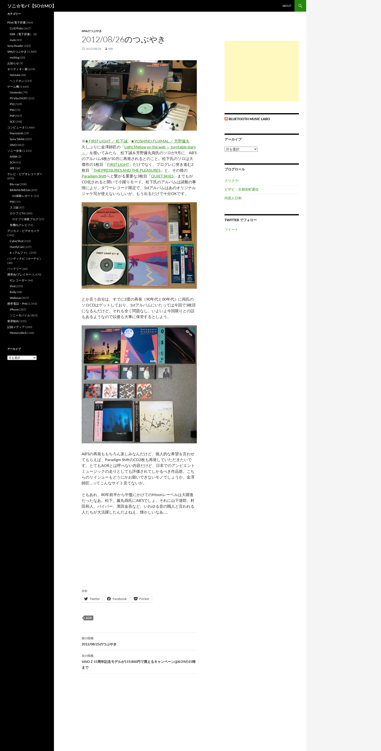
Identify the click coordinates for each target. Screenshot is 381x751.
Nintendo (16, 92)
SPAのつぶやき (92, 31)
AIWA (13, 156)
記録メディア (16, 327)
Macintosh (16, 133)
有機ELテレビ (18, 225)
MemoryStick (18, 333)
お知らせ (13, 63)
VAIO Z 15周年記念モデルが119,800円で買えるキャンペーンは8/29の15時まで (139, 661)
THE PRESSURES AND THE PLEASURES (126, 170)
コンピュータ (16, 127)
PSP (12, 116)
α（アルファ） (19, 252)
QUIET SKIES (162, 176)
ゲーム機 (13, 86)
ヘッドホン (17, 81)
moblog (14, 57)
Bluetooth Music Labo (249, 119)
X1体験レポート (22, 196)
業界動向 (13, 321)
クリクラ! (232, 180)
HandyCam (17, 247)
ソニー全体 (14, 150)
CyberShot (16, 241)
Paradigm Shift (94, 176)
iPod (13, 286)
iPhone (14, 309)
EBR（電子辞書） (21, 34)
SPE (12, 168)
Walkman (16, 298)
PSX (12, 201)
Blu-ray (14, 184)
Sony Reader (15, 46)
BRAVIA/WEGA (20, 190)
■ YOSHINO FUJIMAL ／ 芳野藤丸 (160, 141)
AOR (89, 617)
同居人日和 (233, 198)
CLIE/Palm (16, 28)
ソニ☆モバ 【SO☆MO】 (31, 5)
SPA (110, 49)
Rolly (13, 292)
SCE (12, 121)
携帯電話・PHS (17, 303)
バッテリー (14, 268)
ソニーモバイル (20, 315)
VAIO (13, 145)
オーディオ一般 (17, 69)
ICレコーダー (18, 280)
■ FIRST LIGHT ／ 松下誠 (107, 141)
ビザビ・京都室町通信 (242, 189)
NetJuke (15, 75)
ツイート (231, 229)
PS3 (12, 104)
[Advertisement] (262, 71)
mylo (13, 40)
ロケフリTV (17, 213)
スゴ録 (14, 207)
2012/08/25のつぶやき (139, 640)
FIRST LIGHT (118, 164)
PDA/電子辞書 (16, 22)
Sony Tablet (17, 139)
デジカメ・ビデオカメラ (23, 231)
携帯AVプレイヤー (19, 274)
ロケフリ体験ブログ (25, 219)
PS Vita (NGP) (18, 98)
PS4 (12, 110)
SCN (12, 162)
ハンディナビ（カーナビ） (24, 258)
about (286, 5)
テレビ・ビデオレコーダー (24, 174)
